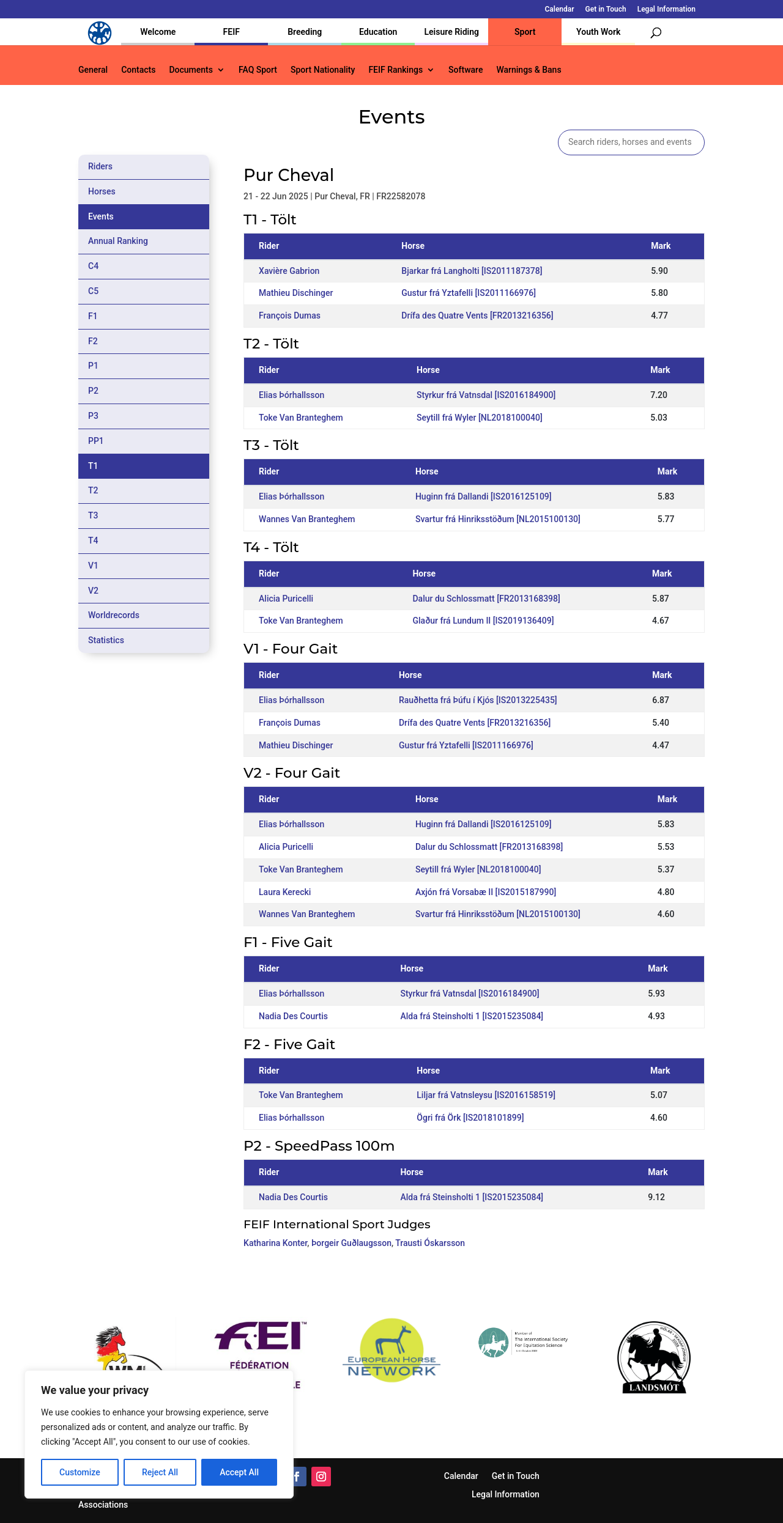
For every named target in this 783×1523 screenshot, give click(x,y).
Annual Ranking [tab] (118, 241)
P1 (93, 366)
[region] (159, 1434)
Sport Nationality (323, 70)
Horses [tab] (102, 191)
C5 (93, 291)
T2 (93, 490)
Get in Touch (605, 9)
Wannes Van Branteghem (307, 519)
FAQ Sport (258, 70)
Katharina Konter (275, 1243)
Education (378, 32)
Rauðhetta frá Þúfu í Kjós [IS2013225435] (478, 700)
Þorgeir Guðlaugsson (351, 1243)
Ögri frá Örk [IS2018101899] (470, 1118)
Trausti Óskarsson (430, 1243)
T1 (93, 466)
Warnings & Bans (528, 70)
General (93, 70)
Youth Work (598, 32)
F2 (93, 341)
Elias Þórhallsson (291, 395)
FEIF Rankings (395, 70)
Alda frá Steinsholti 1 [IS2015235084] (471, 1016)
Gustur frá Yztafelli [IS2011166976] (468, 293)
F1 (93, 316)
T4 (93, 540)
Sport (524, 32)
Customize (79, 1472)
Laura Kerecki (285, 892)
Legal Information (666, 9)
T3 (93, 515)
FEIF (231, 32)
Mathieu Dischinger (296, 293)
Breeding (305, 32)
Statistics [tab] (106, 640)
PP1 (96, 441)
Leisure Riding (451, 32)
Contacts (138, 70)
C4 (93, 266)
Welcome (158, 32)
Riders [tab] (100, 166)
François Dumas (290, 315)
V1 (93, 565)
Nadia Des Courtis (293, 1016)
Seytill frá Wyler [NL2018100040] (480, 417)
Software (465, 70)
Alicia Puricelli (286, 598)
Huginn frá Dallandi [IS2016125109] (483, 496)
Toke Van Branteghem (301, 417)
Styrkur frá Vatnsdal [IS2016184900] (486, 395)
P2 (93, 391)
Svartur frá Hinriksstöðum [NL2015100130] (498, 519)
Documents (191, 70)
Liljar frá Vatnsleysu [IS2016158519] (486, 1095)
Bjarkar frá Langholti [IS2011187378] (471, 271)
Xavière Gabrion (289, 271)
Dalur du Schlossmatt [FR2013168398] (486, 598)
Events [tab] (101, 216)
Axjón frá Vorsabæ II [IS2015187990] (485, 892)
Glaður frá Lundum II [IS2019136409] (483, 620)
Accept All (239, 1472)
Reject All (160, 1472)
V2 (93, 591)
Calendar (559, 9)
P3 (93, 416)
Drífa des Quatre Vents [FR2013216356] (477, 315)
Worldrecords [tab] (113, 615)
